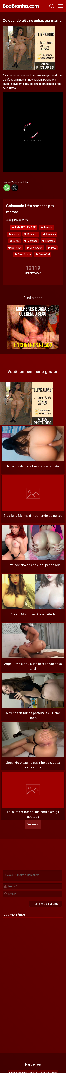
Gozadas (49, 234)
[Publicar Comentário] (45, 904)
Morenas (30, 240)
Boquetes (31, 234)
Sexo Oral (43, 254)
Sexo (52, 247)
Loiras (14, 240)
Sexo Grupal (23, 254)
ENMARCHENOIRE (24, 227)
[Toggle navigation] (60, 6)
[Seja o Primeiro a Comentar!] (32, 875)
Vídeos (14, 234)
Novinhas (15, 247)
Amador (47, 227)
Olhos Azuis (35, 247)
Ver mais (33, 824)
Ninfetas (48, 240)
